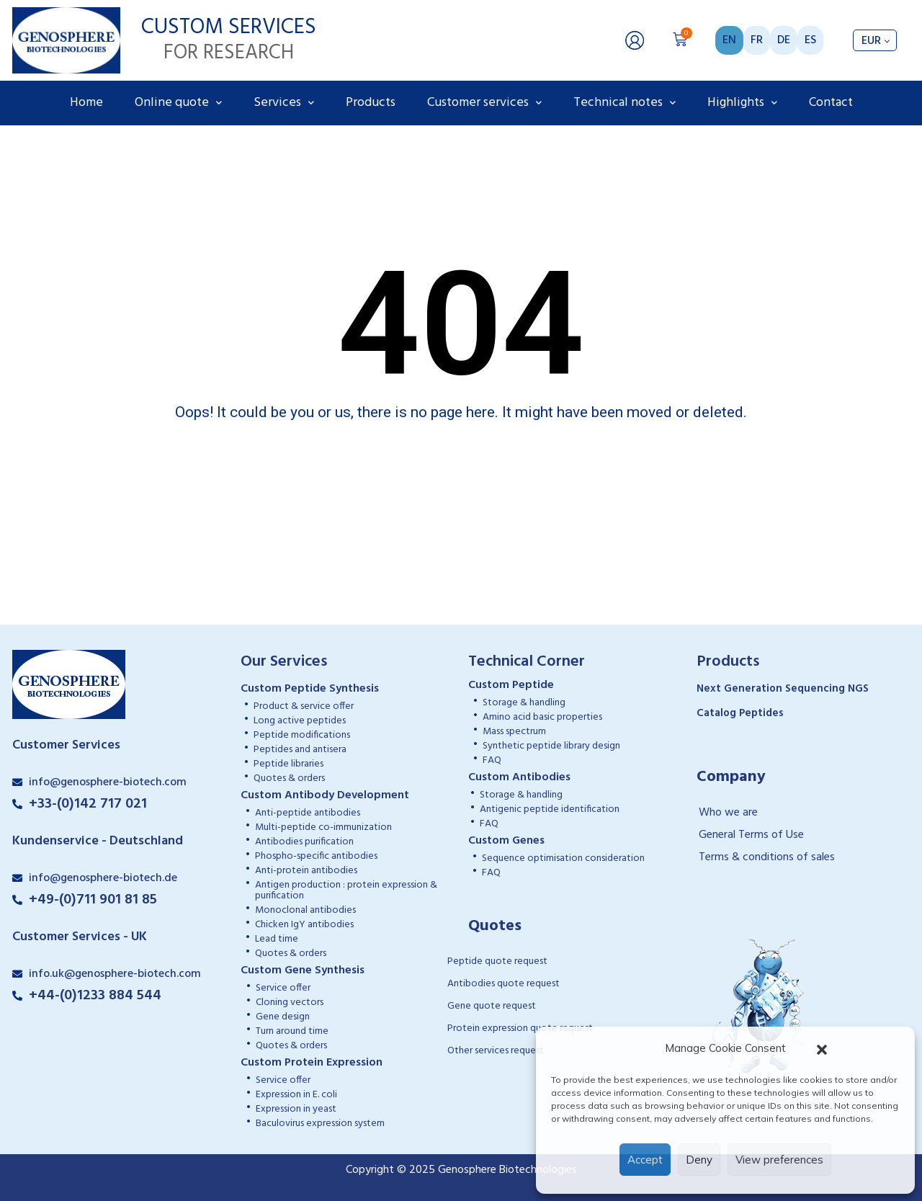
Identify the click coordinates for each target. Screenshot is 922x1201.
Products (370, 102)
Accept (645, 1159)
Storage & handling (524, 702)
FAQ (492, 760)
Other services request (495, 1050)
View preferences (779, 1159)
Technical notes (624, 103)
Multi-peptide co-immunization (323, 827)
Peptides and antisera (300, 749)
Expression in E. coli (296, 1094)
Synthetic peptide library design (551, 746)
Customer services (484, 103)
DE (783, 40)
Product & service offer (304, 706)
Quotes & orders (289, 778)
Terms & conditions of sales (767, 857)
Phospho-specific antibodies (316, 856)
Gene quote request (491, 1006)
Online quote (178, 103)
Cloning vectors (289, 1002)
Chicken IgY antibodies (304, 924)
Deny (699, 1159)
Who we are (728, 812)
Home (86, 102)
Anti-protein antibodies (306, 870)
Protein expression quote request (520, 1028)
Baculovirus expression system (320, 1123)
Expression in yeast (296, 1109)
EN (729, 40)
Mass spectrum (514, 731)
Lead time (276, 939)
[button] (822, 1048)
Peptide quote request (497, 961)
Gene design (283, 1017)
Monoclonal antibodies (305, 910)
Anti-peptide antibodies (307, 813)
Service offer (283, 988)
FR (757, 40)
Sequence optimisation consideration (563, 858)
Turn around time (292, 1031)
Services (284, 103)
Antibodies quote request (503, 983)
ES (810, 40)
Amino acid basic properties (542, 717)
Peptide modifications (302, 735)
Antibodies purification (304, 841)
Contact (831, 102)
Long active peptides (300, 720)
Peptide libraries (288, 764)
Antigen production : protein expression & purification (346, 890)
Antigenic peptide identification (549, 809)
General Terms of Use (751, 835)
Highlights (742, 103)
